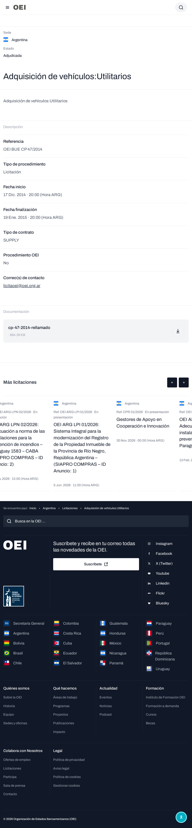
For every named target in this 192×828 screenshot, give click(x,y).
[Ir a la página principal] (19, 7)
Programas (61, 706)
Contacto (10, 794)
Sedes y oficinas (15, 723)
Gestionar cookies (66, 785)
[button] (172, 382)
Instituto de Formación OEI (165, 697)
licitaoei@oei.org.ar (21, 285)
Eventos (106, 697)
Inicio (32, 508)
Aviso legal (61, 768)
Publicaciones (63, 723)
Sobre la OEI (12, 697)
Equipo (8, 714)
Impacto (59, 732)
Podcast (106, 714)
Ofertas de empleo (16, 759)
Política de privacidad (69, 759)
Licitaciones (70, 508)
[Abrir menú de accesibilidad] (181, 817)
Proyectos (60, 714)
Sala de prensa (14, 785)
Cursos (151, 714)
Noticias (106, 706)
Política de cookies (67, 777)
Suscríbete (96, 564)
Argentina (49, 508)
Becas (150, 723)
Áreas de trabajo (65, 697)
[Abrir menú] (7, 7)
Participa (10, 777)
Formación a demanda (162, 706)
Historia (9, 706)
